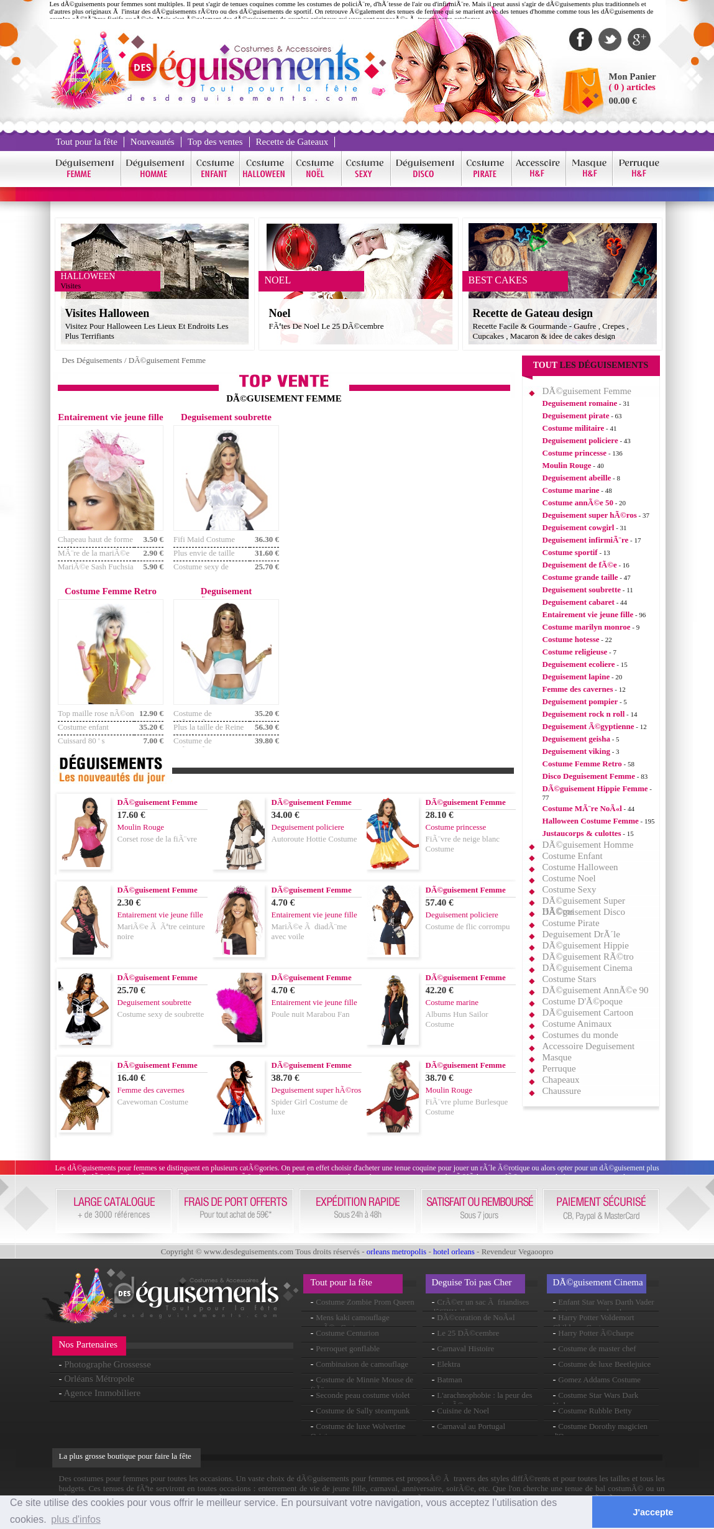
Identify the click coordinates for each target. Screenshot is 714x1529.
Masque (557, 1057)
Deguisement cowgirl (578, 527)
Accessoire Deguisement (588, 1046)
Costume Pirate (571, 923)
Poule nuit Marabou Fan (311, 1014)
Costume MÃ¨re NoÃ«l (582, 808)
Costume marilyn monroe (586, 626)
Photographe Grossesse (107, 1364)
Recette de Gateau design (533, 313)
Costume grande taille (580, 577)
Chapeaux (561, 1080)
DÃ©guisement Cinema (587, 968)
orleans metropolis (396, 1251)
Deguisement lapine (576, 676)
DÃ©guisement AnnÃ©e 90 (595, 990)
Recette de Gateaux (292, 142)
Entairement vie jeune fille (588, 614)
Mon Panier (632, 76)
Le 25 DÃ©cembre (468, 1333)
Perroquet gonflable (348, 1348)
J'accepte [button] (653, 1512)
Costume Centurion (347, 1333)
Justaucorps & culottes (581, 833)
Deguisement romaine (580, 403)
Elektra (448, 1364)
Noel (280, 313)
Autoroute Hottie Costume (314, 838)
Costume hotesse (571, 639)
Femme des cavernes (577, 689)
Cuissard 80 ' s (81, 740)
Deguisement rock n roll (583, 714)
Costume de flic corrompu (468, 926)
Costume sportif (570, 552)
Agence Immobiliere (101, 1393)
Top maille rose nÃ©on (96, 713)
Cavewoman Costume (152, 1101)
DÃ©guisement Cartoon (588, 1012)
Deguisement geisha (576, 738)
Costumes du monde (580, 1035)
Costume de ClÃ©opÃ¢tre (196, 718)
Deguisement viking (576, 751)
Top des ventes (215, 142)
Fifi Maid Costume (204, 539)
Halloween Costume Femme (590, 820)
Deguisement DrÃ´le (581, 934)
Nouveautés (152, 142)
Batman (449, 1379)
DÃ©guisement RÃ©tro (588, 957)
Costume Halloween (580, 867)
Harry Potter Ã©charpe (596, 1333)
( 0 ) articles (632, 87)
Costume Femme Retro (582, 763)
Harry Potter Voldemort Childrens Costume (593, 1322)
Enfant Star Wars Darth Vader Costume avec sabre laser (603, 1306)
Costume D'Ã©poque (582, 1001)
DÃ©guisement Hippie (585, 945)
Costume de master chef (597, 1348)
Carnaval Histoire (465, 1348)
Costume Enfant (572, 856)
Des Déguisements (92, 360)
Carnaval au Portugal (471, 1426)
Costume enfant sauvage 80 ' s (83, 732)
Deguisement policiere (580, 440)
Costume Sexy (569, 889)
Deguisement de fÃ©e (579, 564)
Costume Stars (569, 979)
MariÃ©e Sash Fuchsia (96, 566)
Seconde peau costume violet (363, 1395)
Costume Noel (569, 878)
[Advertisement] (399, 499)
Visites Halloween (107, 313)
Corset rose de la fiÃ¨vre (157, 838)
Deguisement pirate (576, 415)
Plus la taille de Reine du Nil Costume (208, 732)
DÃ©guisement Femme (167, 360)
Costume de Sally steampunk (363, 1410)
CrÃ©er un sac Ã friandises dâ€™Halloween (480, 1306)
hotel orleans (454, 1251)
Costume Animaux (577, 1024)
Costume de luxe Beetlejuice (604, 1364)
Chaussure (562, 1091)
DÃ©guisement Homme (588, 845)
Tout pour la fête (86, 142)
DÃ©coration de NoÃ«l (476, 1317)
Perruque (559, 1068)
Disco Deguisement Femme (588, 776)
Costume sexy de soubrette (201, 571)
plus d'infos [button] (76, 1519)
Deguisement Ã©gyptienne (588, 726)
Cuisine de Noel (463, 1410)
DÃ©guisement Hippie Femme (595, 788)
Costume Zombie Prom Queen (365, 1301)
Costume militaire (573, 428)
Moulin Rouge (567, 465)
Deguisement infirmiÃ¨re (585, 539)
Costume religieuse (575, 651)
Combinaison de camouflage (362, 1364)
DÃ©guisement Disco (583, 912)
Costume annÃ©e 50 (577, 502)
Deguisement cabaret (578, 602)
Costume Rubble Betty (594, 1410)
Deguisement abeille (576, 477)
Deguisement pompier (580, 701)
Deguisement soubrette (581, 589)
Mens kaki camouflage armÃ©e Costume (350, 1322)
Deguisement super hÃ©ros (589, 515)
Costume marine (571, 490)
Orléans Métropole (99, 1379)
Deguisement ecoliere (578, 664)
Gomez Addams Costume (599, 1379)
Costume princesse (574, 452)
